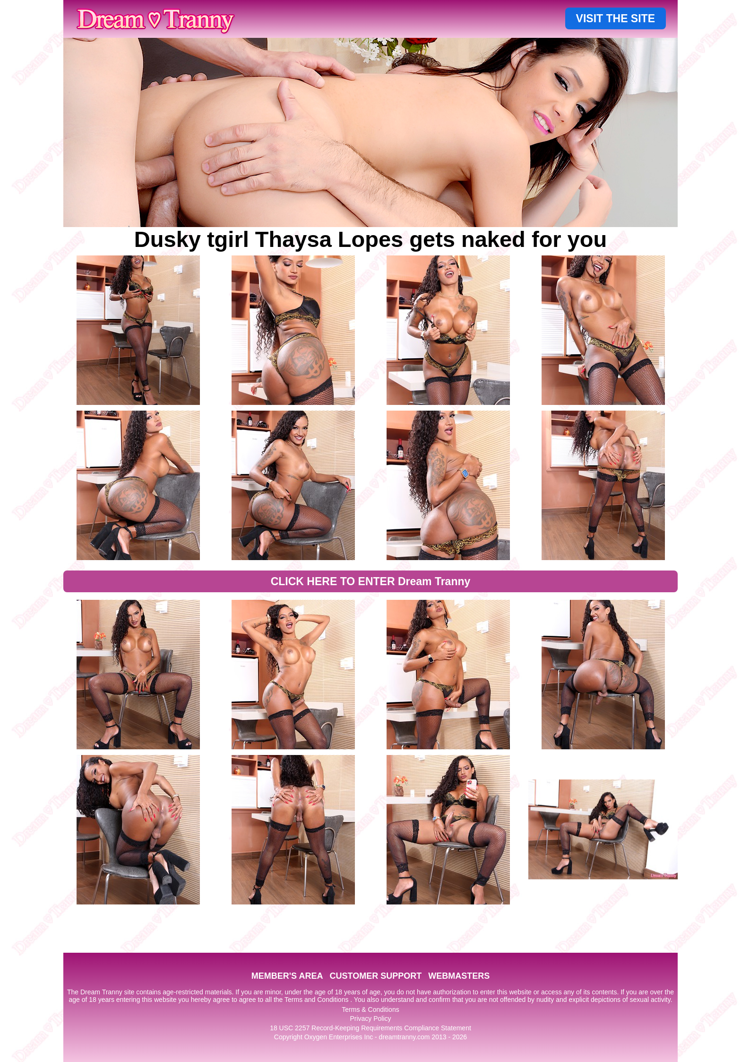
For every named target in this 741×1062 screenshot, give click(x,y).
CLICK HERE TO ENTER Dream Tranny (371, 581)
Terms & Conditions (370, 1009)
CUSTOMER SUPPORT (375, 976)
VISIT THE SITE (615, 18)
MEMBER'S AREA (287, 976)
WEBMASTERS (459, 976)
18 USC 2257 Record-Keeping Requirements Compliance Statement (370, 1028)
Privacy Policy (370, 1018)
